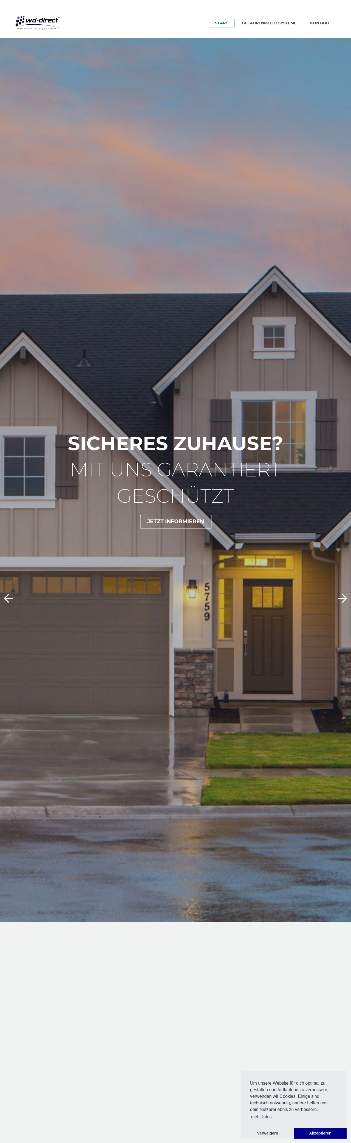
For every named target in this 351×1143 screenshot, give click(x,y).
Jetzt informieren (176, 521)
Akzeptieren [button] (320, 1133)
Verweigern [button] (267, 1133)
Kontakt (320, 23)
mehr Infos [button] (261, 1117)
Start (224, 22)
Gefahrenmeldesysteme (269, 23)
